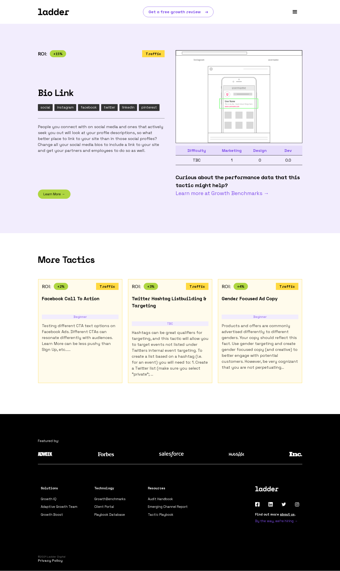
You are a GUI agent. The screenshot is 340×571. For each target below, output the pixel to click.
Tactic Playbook (161, 515)
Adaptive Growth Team (59, 507)
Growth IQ (48, 499)
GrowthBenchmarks (110, 499)
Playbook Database (109, 515)
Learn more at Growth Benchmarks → (222, 193)
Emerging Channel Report (168, 507)
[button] (294, 11)
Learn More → (54, 194)
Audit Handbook (160, 499)
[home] (53, 11)
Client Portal (104, 507)
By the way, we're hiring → (276, 521)
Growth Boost (52, 515)
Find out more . (275, 514)
